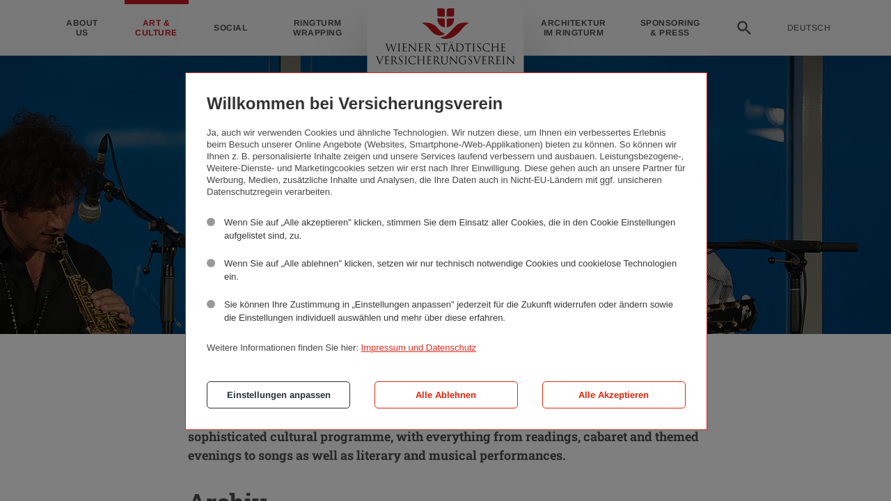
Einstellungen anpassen (279, 395)
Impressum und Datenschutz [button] (418, 347)
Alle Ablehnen (446, 395)
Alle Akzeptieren (613, 395)
